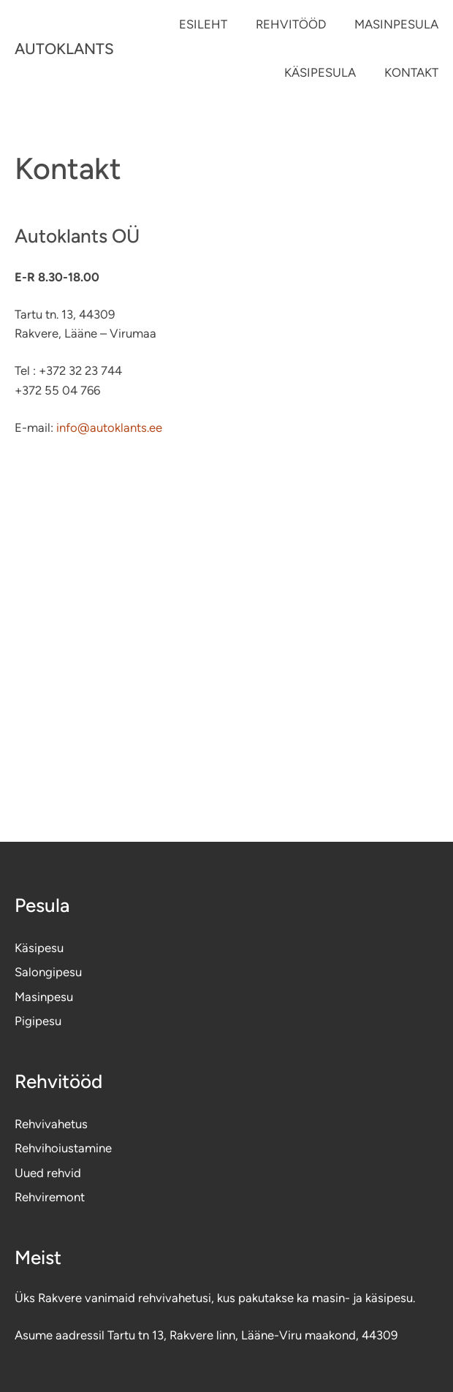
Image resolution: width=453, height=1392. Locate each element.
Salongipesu (48, 972)
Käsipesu (39, 947)
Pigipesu (38, 1020)
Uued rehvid (48, 1172)
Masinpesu (44, 996)
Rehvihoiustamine (63, 1148)
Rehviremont (50, 1197)
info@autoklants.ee (107, 427)
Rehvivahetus (51, 1124)
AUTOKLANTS (64, 48)
